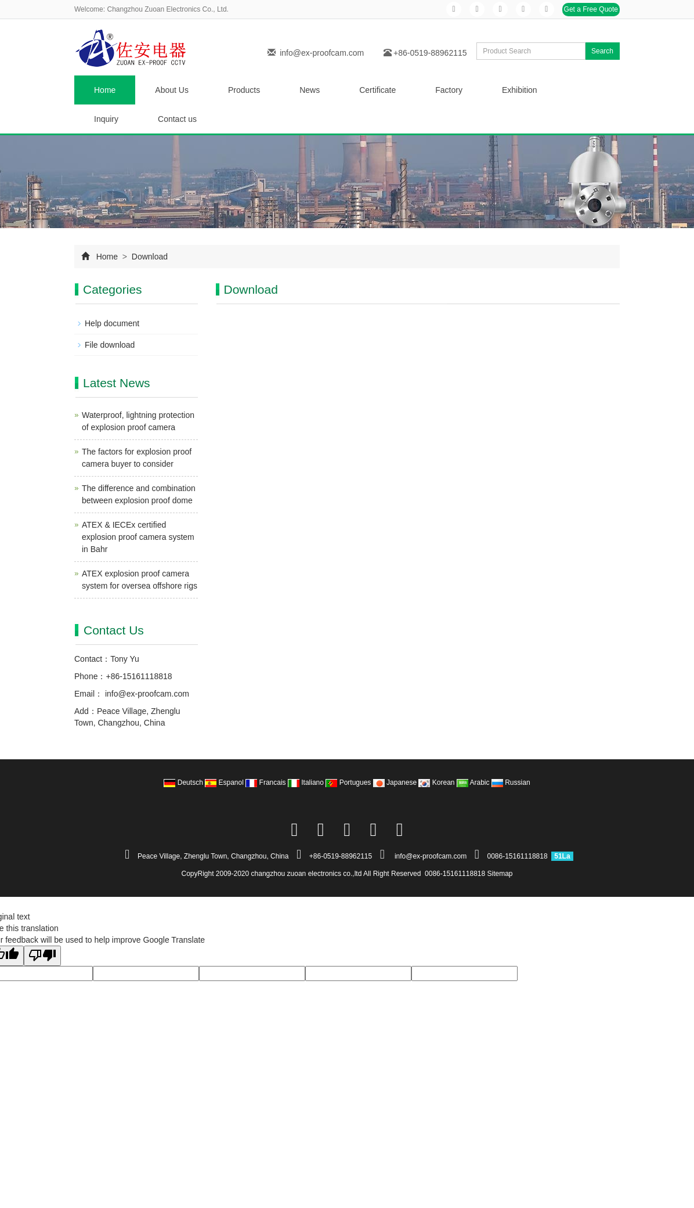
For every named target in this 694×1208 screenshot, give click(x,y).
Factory (448, 90)
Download (148, 256)
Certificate (377, 90)
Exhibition (519, 90)
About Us (172, 90)
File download (110, 344)
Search (602, 51)
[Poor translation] (42, 956)
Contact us (177, 119)
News (309, 90)
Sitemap (500, 874)
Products (244, 90)
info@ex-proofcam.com (322, 52)
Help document (112, 323)
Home (104, 90)
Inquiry (106, 119)
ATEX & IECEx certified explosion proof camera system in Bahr (138, 537)
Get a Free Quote (591, 9)
